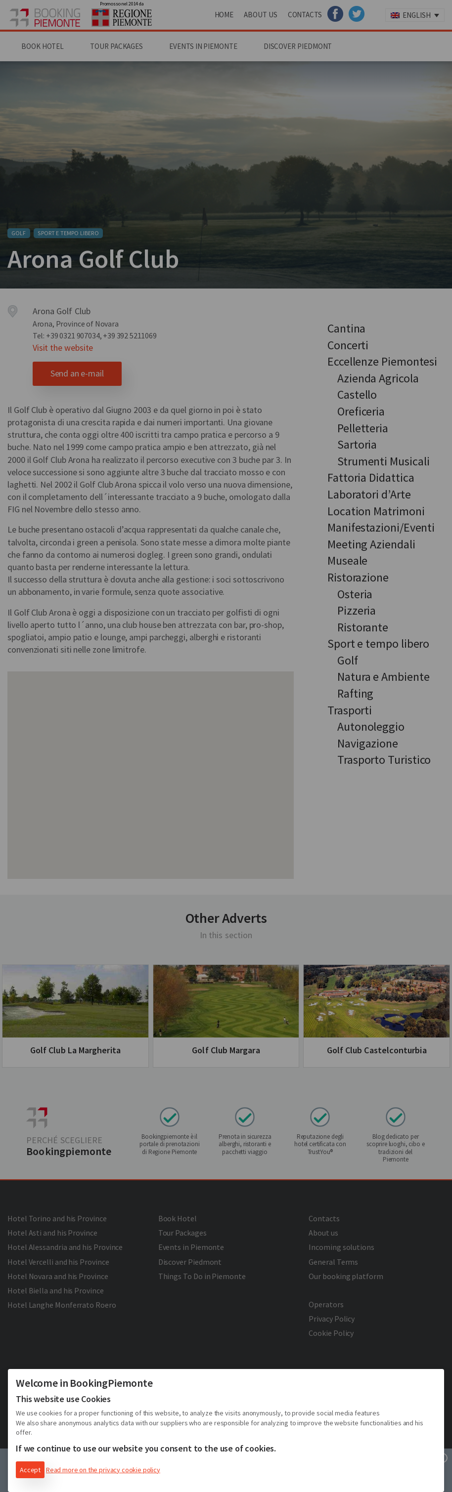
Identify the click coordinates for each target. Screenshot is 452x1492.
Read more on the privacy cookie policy (103, 1469)
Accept (30, 1469)
